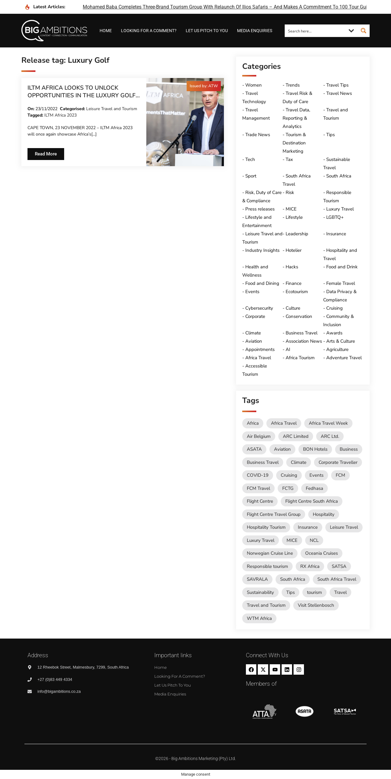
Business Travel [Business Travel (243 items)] (263, 462)
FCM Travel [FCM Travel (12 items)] (258, 488)
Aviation (253, 341)
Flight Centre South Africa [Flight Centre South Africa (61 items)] (311, 501)
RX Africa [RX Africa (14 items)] (310, 566)
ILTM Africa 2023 (60, 115)
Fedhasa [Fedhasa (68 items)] (314, 488)
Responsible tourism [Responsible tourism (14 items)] (267, 566)
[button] (204, 86)
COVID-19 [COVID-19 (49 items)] (258, 475)
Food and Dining (262, 283)
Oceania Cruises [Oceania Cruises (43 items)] (321, 553)
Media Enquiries (254, 30)
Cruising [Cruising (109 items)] (289, 475)
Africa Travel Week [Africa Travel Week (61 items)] (328, 423)
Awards (334, 333)
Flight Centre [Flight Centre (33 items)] (260, 501)
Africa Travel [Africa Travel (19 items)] (284, 423)
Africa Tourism (300, 358)
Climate (253, 333)
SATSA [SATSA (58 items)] (339, 566)
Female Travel (340, 283)
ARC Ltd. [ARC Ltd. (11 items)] (330, 436)
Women (253, 85)
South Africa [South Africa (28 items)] (292, 579)
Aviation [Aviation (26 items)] (282, 449)
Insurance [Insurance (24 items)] (308, 527)
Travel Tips (337, 85)
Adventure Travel (344, 358)
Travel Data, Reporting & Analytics (296, 118)
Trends (293, 85)
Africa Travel (258, 358)
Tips (330, 135)
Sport (250, 176)
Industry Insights (262, 250)
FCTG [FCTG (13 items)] (288, 488)
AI (288, 349)
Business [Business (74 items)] (349, 449)
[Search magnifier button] (363, 30)
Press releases (260, 209)
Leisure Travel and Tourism (111, 109)
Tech (250, 159)
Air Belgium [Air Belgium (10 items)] (259, 436)
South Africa (338, 176)
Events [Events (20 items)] (316, 475)
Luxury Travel (340, 209)
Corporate (255, 316)
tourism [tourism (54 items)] (314, 592)
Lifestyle (294, 217)
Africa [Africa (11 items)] (253, 423)
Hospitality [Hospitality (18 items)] (323, 514)
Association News (304, 341)
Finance (293, 283)
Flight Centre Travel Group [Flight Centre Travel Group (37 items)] (274, 514)
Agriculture (337, 349)
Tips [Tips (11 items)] (290, 592)
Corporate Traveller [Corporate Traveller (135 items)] (338, 462)
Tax (289, 159)
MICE (291, 209)
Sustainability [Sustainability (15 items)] (260, 592)
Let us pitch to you (207, 30)
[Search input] (315, 30)
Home (106, 30)
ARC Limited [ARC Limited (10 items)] (296, 436)
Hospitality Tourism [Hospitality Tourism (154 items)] (266, 527)
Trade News (257, 135)
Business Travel (301, 333)
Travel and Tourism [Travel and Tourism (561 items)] (266, 605)
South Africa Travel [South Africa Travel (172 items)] (336, 579)
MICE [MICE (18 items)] (292, 540)
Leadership (297, 234)
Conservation (299, 316)
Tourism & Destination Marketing (294, 143)
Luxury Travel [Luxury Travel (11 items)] (260, 540)
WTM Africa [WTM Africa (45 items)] (259, 618)
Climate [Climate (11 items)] (298, 462)
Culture (293, 308)
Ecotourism (297, 292)
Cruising (334, 308)
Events (252, 292)
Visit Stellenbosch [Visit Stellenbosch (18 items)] (316, 605)
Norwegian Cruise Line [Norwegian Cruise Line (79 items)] (270, 553)
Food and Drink (342, 267)
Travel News (339, 93)
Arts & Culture (340, 341)
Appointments (260, 349)
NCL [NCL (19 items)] (314, 540)
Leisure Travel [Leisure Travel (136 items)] (344, 527)
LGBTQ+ (335, 217)
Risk (290, 192)
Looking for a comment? (149, 30)
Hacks (292, 267)
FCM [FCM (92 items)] (340, 475)
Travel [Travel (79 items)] (340, 592)
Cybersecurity (259, 308)
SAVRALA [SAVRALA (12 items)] (257, 579)
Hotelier (293, 250)
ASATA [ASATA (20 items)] (254, 449)
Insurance (336, 234)
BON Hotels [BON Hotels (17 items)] (315, 449)
